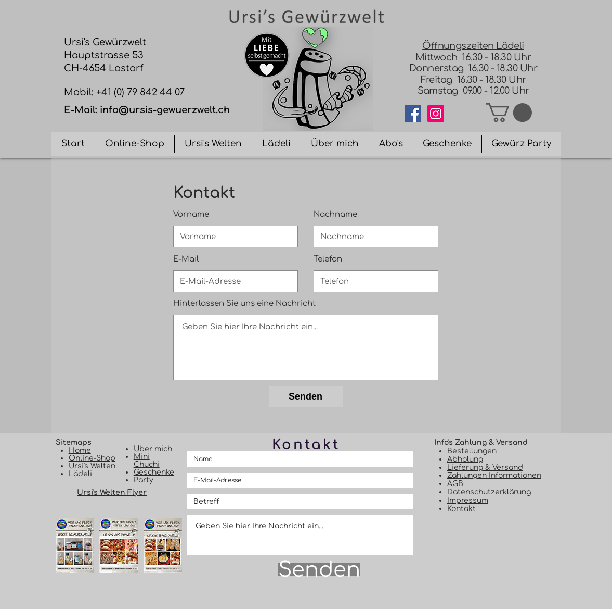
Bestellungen (472, 451)
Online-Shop (92, 458)
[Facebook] (413, 113)
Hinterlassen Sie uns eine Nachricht (244, 303)
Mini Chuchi (147, 460)
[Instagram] (435, 113)
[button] (509, 112)
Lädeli (80, 474)
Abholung (465, 459)
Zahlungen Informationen (494, 475)
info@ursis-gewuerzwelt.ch (165, 110)
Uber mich (153, 449)
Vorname (191, 214)
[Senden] (306, 396)
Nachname (335, 214)
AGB (455, 484)
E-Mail (186, 259)
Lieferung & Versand (485, 467)
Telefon (328, 259)
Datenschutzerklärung (489, 492)
